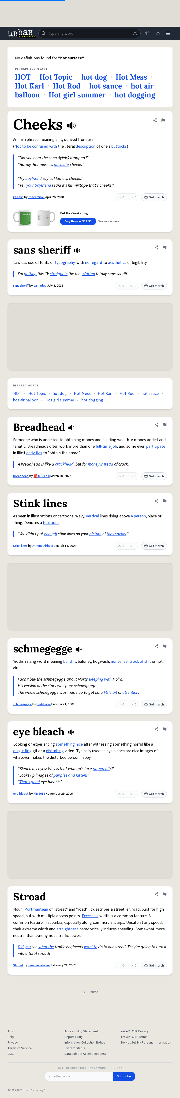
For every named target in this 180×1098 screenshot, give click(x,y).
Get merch (154, 197)
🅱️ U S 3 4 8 (42, 476)
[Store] (147, 33)
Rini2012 (39, 793)
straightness (67, 929)
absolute (61, 165)
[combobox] (89, 33)
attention (130, 692)
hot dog (94, 77)
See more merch (109, 221)
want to (90, 947)
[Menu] (168, 33)
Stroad (18, 965)
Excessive (90, 916)
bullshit (69, 661)
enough (50, 534)
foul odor (51, 523)
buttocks (119, 146)
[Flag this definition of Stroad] (164, 894)
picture (95, 534)
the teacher (116, 534)
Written (88, 274)
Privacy (13, 1042)
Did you (24, 947)
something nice (69, 744)
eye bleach (21, 793)
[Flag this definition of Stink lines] (164, 501)
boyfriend (33, 178)
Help (11, 1037)
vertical (92, 516)
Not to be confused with (35, 146)
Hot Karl (29, 85)
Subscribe (124, 1076)
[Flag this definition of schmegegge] (164, 646)
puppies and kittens (70, 775)
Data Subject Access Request (85, 1054)
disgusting (22, 751)
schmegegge (22, 704)
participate (155, 446)
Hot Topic (56, 77)
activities (34, 453)
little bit (110, 692)
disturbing (55, 751)
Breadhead (21, 476)
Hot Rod (66, 85)
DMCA (11, 1054)
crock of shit (140, 661)
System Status (74, 1048)
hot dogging (135, 94)
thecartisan (36, 197)
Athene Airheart (43, 545)
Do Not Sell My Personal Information (146, 1042)
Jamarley (40, 285)
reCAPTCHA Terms (134, 1037)
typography (65, 263)
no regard (93, 263)
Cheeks (18, 197)
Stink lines (20, 545)
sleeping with (100, 679)
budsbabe (44, 704)
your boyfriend (38, 185)
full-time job (106, 446)
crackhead (64, 464)
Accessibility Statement (81, 1031)
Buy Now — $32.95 (78, 221)
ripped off (101, 769)
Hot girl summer (77, 94)
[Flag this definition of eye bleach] (164, 729)
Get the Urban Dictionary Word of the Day (90, 1068)
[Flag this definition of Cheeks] (163, 120)
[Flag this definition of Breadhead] (164, 424)
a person (138, 516)
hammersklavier (39, 965)
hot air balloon (25, 400)
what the (46, 947)
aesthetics (117, 263)
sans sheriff (21, 285)
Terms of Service (20, 1048)
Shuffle (90, 992)
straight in (59, 274)
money (93, 464)
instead (106, 464)
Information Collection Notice (84, 1042)
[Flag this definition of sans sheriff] (164, 247)
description (85, 146)
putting (30, 274)
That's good (29, 782)
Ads (10, 1031)
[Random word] (135, 33)
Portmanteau (36, 909)
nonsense (119, 661)
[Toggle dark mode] (158, 33)
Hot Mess (131, 77)
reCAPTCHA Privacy (135, 1031)
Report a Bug (73, 1037)
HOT (23, 77)
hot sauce (105, 85)
